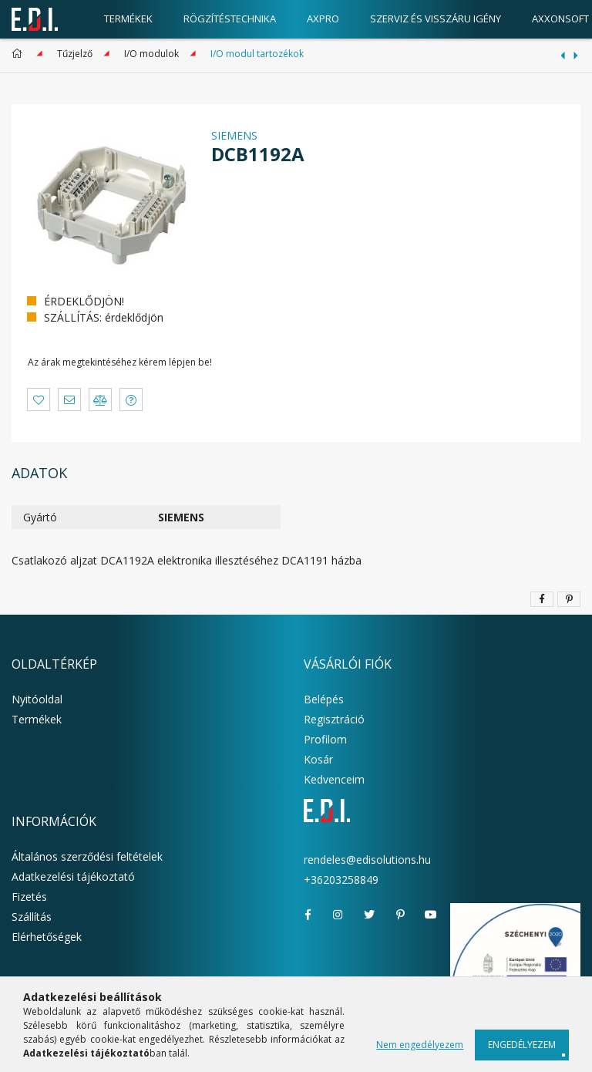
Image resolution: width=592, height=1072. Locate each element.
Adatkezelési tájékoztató (73, 876)
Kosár (318, 759)
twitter (369, 914)
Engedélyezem (522, 1044)
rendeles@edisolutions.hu (367, 859)
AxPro (323, 18)
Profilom (325, 739)
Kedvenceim (334, 779)
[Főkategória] (20, 53)
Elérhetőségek (47, 936)
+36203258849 (341, 879)
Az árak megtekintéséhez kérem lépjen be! (120, 362)
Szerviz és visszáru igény (435, 18)
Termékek (37, 719)
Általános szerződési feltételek (87, 856)
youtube (430, 914)
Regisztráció (334, 719)
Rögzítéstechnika (229, 18)
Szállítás (32, 916)
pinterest (400, 914)
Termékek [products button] (128, 18)
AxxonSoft (560, 18)
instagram (338, 914)
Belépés (324, 699)
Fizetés (29, 896)
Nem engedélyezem (419, 1044)
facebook (307, 914)
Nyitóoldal (37, 699)
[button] (38, 399)
